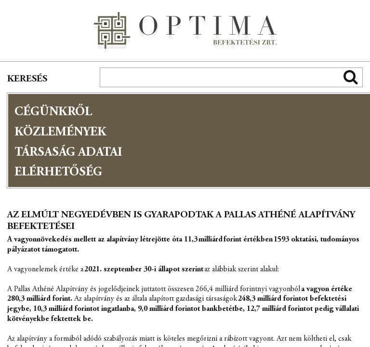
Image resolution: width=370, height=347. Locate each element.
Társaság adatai (68, 153)
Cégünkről (53, 112)
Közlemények (60, 132)
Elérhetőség (58, 172)
